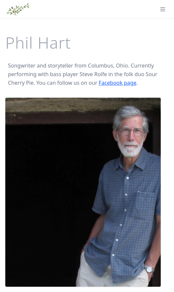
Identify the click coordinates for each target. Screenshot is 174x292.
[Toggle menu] (163, 9)
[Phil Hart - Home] (17, 9)
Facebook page (118, 82)
